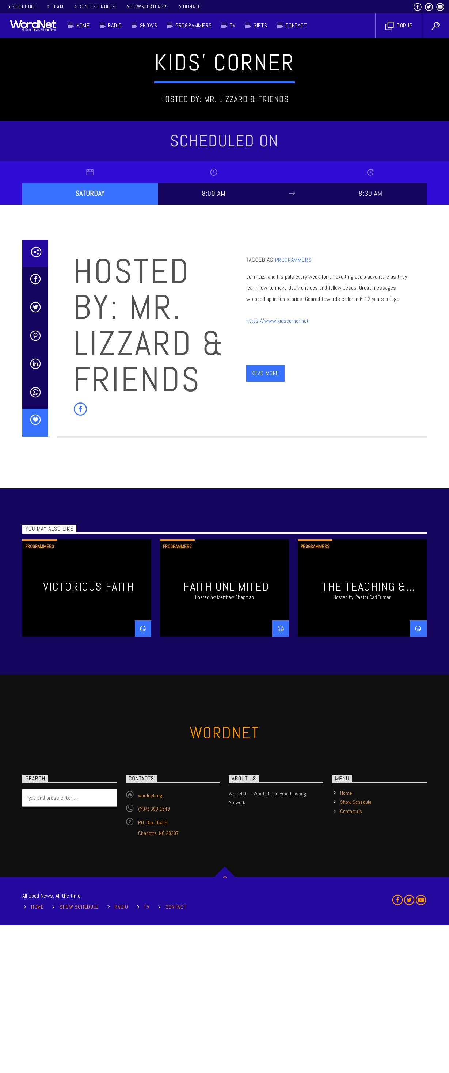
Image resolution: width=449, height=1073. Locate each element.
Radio (115, 25)
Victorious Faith (88, 734)
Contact (296, 25)
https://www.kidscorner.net (277, 468)
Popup (399, 26)
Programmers (193, 25)
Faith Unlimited (226, 734)
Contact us (351, 958)
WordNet (224, 880)
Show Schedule (356, 949)
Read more (265, 520)
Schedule (22, 6)
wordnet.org (150, 943)
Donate (189, 6)
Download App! (146, 6)
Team (55, 6)
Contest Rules (94, 6)
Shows (148, 25)
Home (83, 25)
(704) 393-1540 (154, 956)
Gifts (260, 25)
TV (233, 25)
